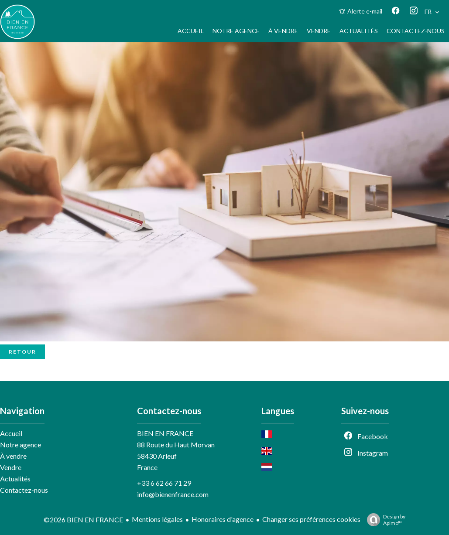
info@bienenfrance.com (173, 494)
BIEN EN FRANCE (165, 433)
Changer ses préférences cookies (311, 519)
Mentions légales (157, 519)
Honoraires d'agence (223, 519)
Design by (384, 519)
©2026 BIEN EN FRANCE (83, 519)
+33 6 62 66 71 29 (164, 483)
